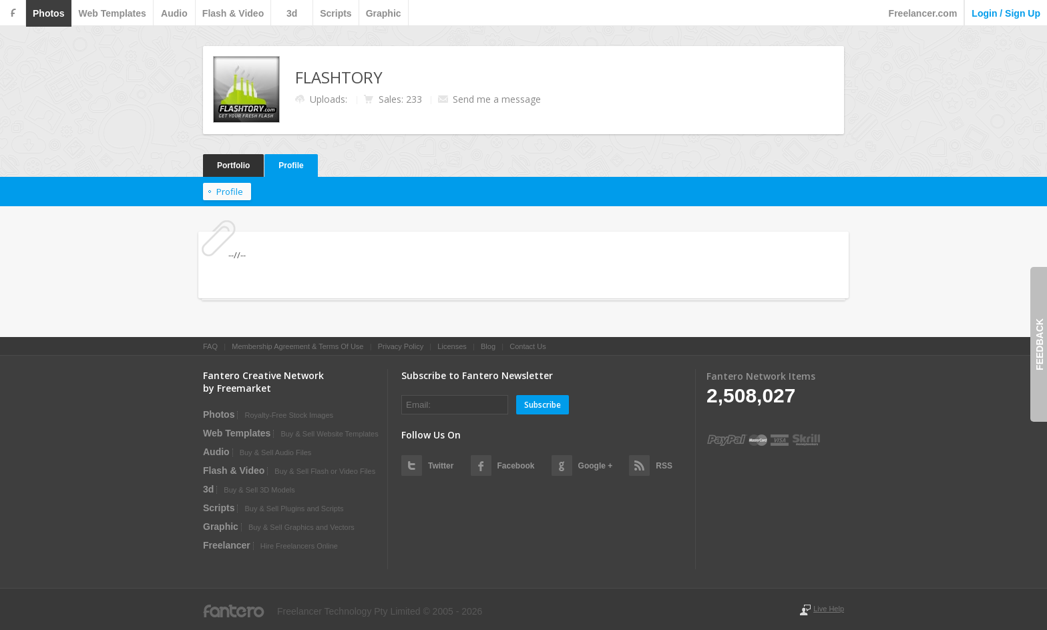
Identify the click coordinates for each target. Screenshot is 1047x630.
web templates (112, 13)
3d (291, 13)
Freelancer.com (923, 13)
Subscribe (542, 404)
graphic (383, 13)
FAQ (210, 346)
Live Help (828, 609)
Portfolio (233, 165)
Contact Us (527, 346)
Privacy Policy (400, 346)
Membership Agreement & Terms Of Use (297, 346)
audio (174, 13)
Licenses (451, 346)
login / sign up (1006, 13)
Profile (290, 165)
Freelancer (226, 545)
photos (48, 13)
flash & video (233, 13)
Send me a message (497, 99)
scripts (335, 13)
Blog (488, 346)
